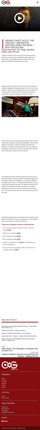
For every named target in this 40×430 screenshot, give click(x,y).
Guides (4, 385)
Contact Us (5, 407)
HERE (9, 230)
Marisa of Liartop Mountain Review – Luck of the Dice (16, 333)
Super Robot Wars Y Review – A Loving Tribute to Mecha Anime (19, 336)
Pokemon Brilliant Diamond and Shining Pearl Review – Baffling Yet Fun (20, 355)
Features (4, 383)
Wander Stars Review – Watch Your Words (13, 330)
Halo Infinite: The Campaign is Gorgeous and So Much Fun (20, 350)
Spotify (21, 242)
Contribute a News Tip (8, 412)
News (3, 378)
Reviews (4, 380)
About (3, 396)
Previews (4, 381)
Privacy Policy (5, 398)
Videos (3, 387)
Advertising (5, 410)
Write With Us (5, 408)
